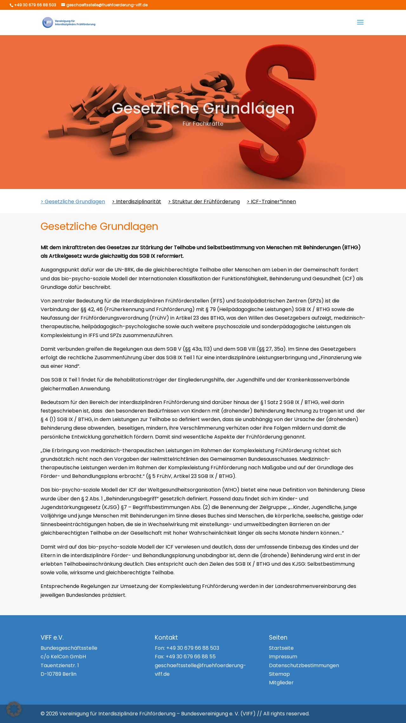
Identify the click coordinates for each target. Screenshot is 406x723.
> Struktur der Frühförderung (204, 202)
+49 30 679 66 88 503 (192, 648)
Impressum (283, 656)
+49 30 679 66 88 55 (191, 656)
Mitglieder (281, 682)
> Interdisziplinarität (136, 202)
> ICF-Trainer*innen (271, 202)
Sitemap (279, 674)
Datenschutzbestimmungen (304, 665)
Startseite (281, 648)
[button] (14, 709)
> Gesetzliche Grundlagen (73, 202)
